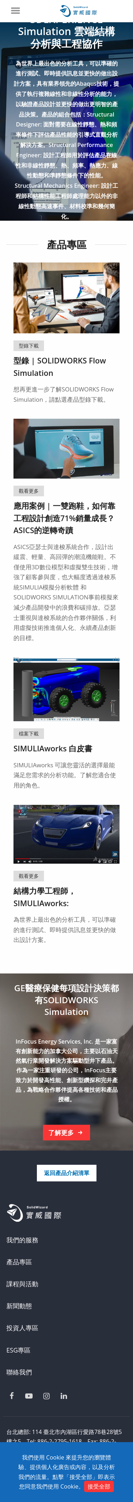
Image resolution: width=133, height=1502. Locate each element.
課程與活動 (22, 1284)
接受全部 (99, 1486)
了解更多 (66, 1133)
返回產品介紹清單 (66, 1173)
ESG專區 (18, 1350)
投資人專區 (22, 1327)
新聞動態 (19, 1305)
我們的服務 (22, 1240)
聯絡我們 (19, 1372)
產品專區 (19, 1262)
